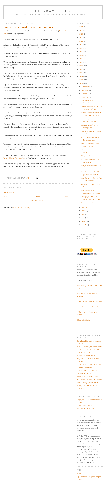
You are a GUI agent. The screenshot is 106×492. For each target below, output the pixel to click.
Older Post (69, 196)
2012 (81, 73)
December (85, 87)
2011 (81, 76)
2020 (81, 45)
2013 (81, 69)
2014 (81, 66)
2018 (81, 52)
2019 (81, 48)
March (84, 225)
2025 (81, 27)
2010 (81, 80)
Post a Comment (9, 192)
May (83, 218)
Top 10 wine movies (84, 373)
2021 (81, 41)
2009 (81, 83)
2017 (81, 55)
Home (38, 196)
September (86, 97)
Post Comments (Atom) (21, 208)
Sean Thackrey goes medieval (87, 382)
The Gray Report (53, 11)
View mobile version (38, 200)
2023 (81, 34)
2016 (81, 59)
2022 (81, 37)
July (83, 211)
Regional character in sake (86, 408)
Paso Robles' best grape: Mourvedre (89, 347)
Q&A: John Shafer (83, 320)
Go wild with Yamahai (85, 405)
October (85, 94)
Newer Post (7, 196)
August (84, 207)
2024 (81, 30)
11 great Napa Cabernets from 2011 (89, 301)
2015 (81, 62)
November (85, 90)
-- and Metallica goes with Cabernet (89, 379)
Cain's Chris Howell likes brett (87, 307)
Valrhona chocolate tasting (90, 203)
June (83, 214)
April (84, 221)
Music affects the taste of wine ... (88, 376)
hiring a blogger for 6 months (13, 158)
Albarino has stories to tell (86, 355)
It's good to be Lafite (88, 156)
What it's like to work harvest (87, 370)
